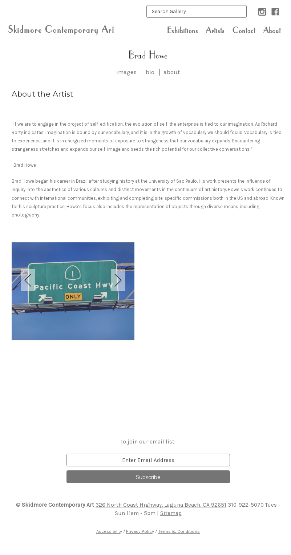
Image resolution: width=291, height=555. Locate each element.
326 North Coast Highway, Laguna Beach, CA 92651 (161, 505)
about (171, 72)
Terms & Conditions (179, 531)
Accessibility (109, 531)
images (126, 72)
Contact (244, 30)
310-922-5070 (246, 505)
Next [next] (118, 280)
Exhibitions (182, 30)
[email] (148, 460)
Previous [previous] (28, 280)
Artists (215, 30)
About (272, 30)
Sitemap (171, 513)
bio (150, 72)
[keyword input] (196, 11)
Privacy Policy (140, 531)
